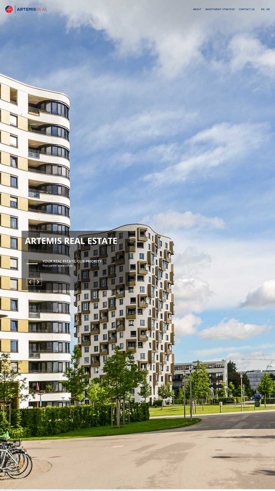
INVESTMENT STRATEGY (220, 9)
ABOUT (197, 9)
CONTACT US (247, 9)
